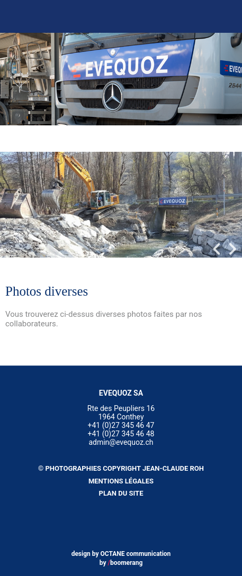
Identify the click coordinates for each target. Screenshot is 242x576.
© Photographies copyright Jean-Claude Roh (121, 468)
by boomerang (121, 562)
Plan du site (121, 493)
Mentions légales (121, 481)
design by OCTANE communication (121, 553)
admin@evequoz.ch (120, 442)
